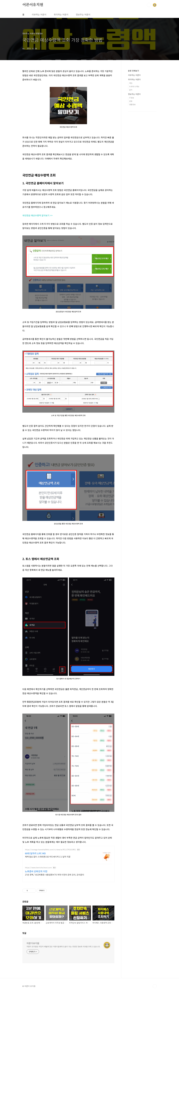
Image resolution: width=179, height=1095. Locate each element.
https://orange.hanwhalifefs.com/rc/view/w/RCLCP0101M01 (50, 884)
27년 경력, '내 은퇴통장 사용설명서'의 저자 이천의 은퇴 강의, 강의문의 (54, 909)
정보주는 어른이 (83, 14)
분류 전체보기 (133, 70)
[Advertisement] (68, 566)
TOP (155, 1089)
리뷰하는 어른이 (39, 14)
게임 (130, 83)
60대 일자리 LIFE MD (35, 888)
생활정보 (132, 104)
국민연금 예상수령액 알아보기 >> (37, 215)
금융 (130, 101)
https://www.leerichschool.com (38, 902)
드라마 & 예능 (134, 86)
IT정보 (131, 97)
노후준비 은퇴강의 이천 (36, 906)
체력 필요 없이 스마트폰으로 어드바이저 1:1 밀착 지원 (47, 891)
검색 (149, 5)
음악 (130, 90)
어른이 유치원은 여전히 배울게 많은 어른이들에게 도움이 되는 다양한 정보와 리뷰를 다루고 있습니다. (63, 1036)
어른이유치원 (32, 5)
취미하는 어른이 (61, 14)
